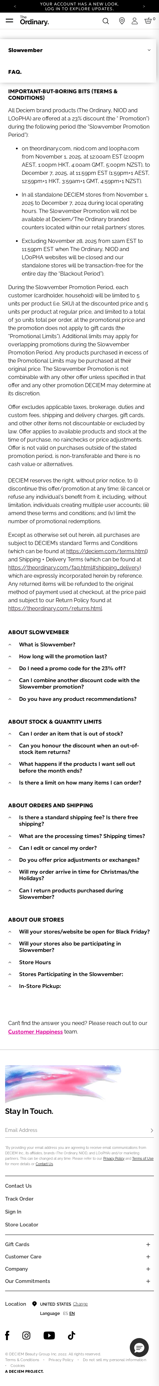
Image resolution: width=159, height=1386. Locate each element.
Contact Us (44, 1164)
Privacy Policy (113, 1158)
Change (80, 1304)
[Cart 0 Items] (149, 21)
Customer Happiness (35, 1031)
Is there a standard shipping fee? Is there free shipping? (78, 820)
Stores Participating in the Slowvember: (71, 974)
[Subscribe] (152, 1131)
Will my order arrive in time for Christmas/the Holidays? (79, 875)
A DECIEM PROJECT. (24, 1371)
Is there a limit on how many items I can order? (80, 782)
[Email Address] (79, 1131)
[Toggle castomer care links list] (148, 1257)
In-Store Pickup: (40, 986)
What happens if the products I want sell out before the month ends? (77, 767)
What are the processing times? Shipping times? (82, 836)
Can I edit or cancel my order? (58, 848)
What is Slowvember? (47, 644)
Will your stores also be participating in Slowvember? (70, 946)
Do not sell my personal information (114, 1360)
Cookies (18, 1366)
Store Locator (21, 1225)
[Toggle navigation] (9, 21)
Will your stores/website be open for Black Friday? (84, 931)
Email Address (21, 1130)
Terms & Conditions (22, 1360)
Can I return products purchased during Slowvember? (71, 893)
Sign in (13, 1212)
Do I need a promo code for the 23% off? (72, 668)
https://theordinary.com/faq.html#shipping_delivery (74, 567)
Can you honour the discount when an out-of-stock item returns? (79, 748)
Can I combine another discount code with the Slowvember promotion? (79, 683)
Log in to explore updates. (79, 8)
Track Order (19, 1199)
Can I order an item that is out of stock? (71, 733)
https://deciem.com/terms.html (106, 551)
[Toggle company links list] (148, 1269)
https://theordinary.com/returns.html (55, 608)
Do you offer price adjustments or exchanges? (79, 860)
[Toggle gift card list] (148, 1244)
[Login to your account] (135, 21)
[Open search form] (106, 21)
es (65, 1313)
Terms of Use (143, 1158)
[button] (139, 1347)
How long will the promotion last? (63, 656)
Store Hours (35, 962)
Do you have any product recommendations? (78, 699)
